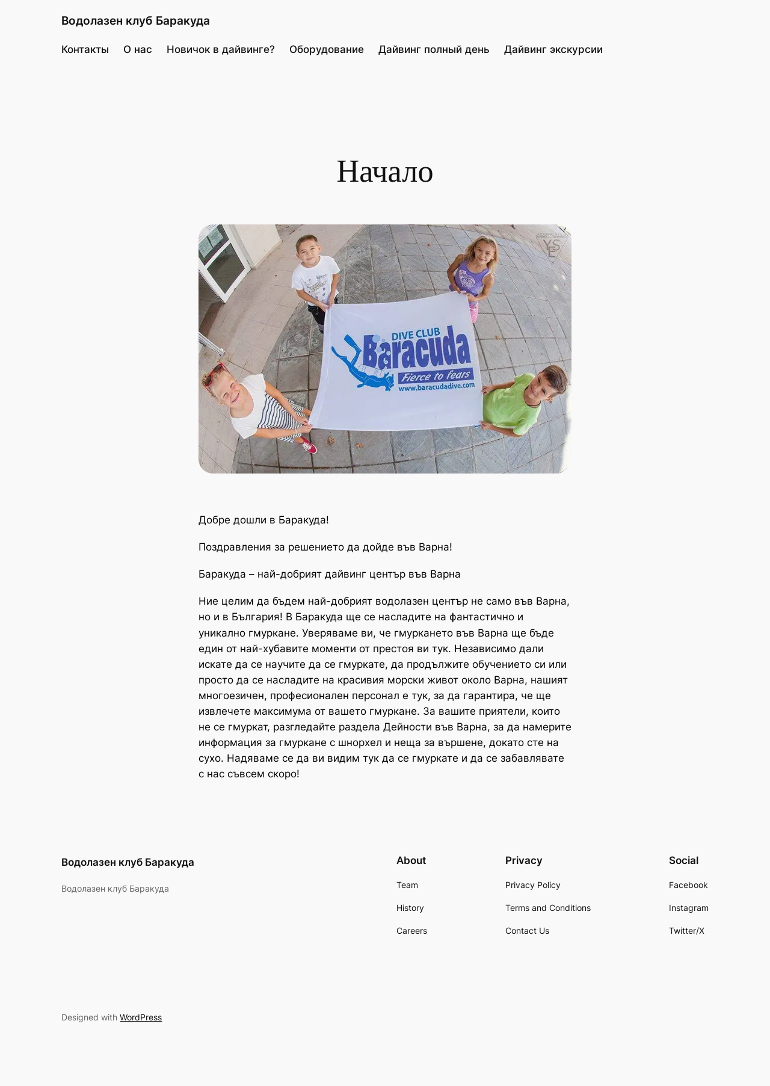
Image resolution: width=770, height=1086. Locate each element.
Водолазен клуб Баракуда (135, 20)
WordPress (141, 1017)
